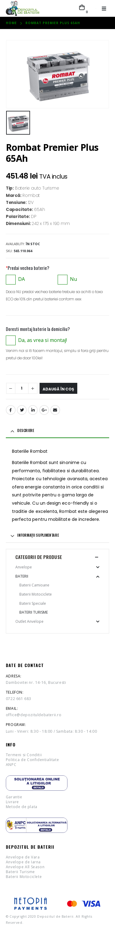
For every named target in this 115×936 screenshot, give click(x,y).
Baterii (21, 576)
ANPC (11, 764)
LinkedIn (33, 410)
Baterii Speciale (32, 603)
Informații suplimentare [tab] (38, 535)
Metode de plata (21, 806)
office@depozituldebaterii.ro (34, 714)
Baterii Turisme (33, 612)
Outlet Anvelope (29, 621)
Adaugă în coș (59, 389)
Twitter (22, 410)
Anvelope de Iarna (23, 862)
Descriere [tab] (25, 430)
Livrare (12, 801)
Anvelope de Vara (23, 857)
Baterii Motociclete (35, 594)
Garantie (14, 797)
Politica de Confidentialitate (32, 759)
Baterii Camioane (34, 585)
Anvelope (23, 567)
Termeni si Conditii (24, 754)
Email (55, 410)
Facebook (11, 410)
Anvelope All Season (25, 866)
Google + (44, 410)
